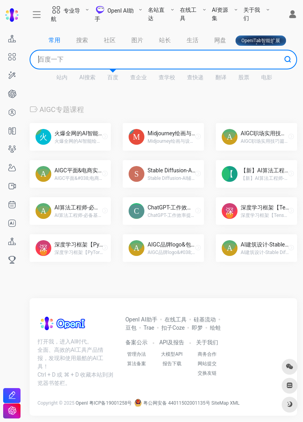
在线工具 (188, 14)
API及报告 (172, 342)
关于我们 (251, 14)
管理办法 (136, 354)
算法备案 (136, 363)
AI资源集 (220, 14)
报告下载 (172, 363)
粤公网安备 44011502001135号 (172, 403)
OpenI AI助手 (141, 319)
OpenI (82, 403)
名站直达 (156, 14)
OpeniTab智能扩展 (261, 40)
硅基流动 (205, 319)
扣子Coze (173, 328)
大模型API (172, 354)
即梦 (197, 328)
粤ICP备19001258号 (110, 403)
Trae (149, 328)
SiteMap (220, 403)
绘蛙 (215, 328)
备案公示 (136, 342)
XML (234, 403)
